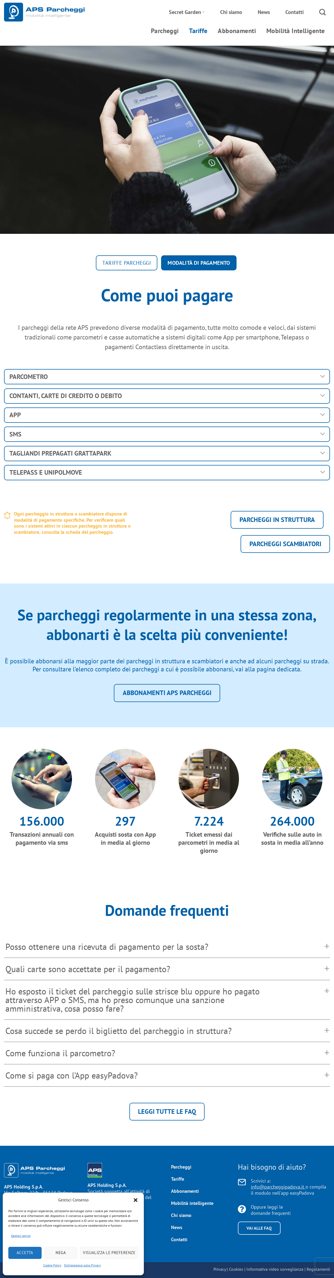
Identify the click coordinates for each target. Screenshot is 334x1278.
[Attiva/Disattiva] (323, 376)
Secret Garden (187, 12)
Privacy (219, 1269)
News (264, 12)
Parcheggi (165, 31)
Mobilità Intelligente (295, 31)
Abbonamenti (237, 31)
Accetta (25, 1252)
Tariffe (198, 31)
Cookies (236, 1269)
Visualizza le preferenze (109, 1252)
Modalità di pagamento (198, 262)
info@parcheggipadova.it (278, 1187)
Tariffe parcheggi (127, 262)
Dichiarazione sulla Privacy (82, 1265)
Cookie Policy (52, 1265)
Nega (61, 1252)
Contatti (294, 12)
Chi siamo (231, 12)
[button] (135, 1200)
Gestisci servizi (21, 1236)
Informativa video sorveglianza (274, 1269)
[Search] (322, 12)
